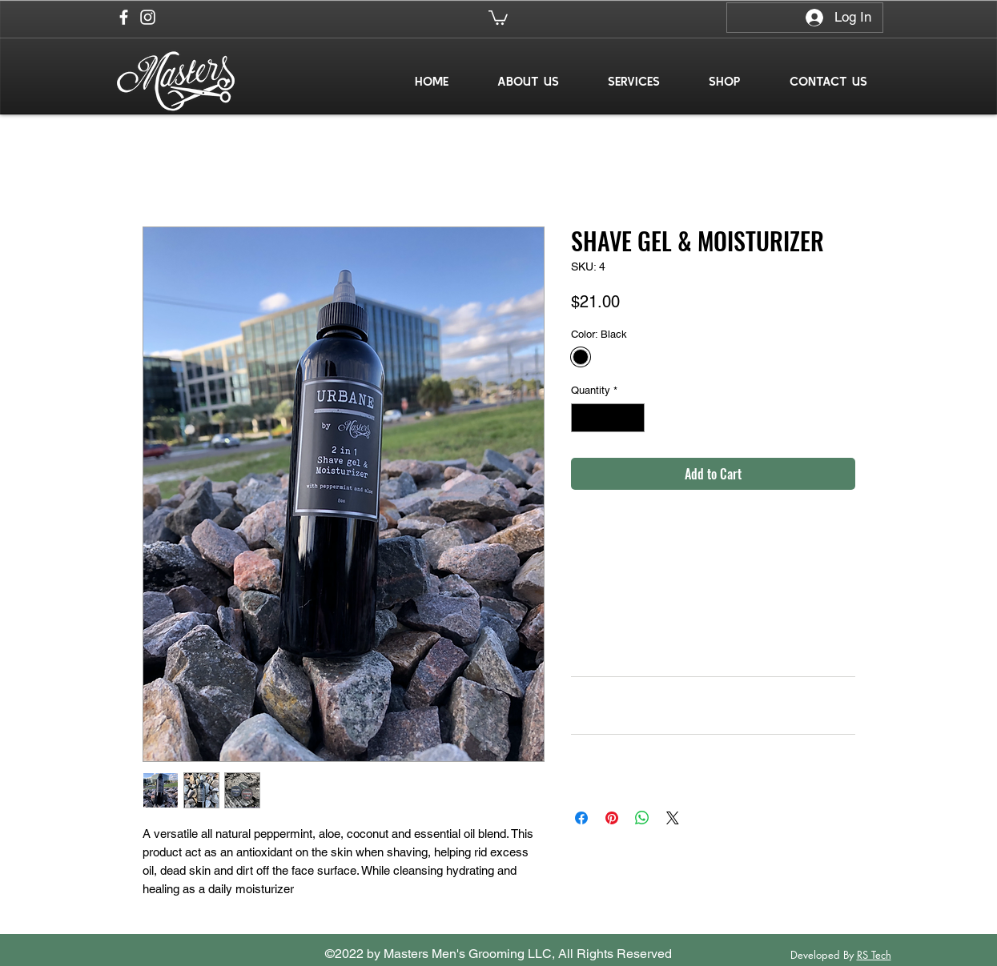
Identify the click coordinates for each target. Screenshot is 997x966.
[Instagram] (148, 17)
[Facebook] (124, 17)
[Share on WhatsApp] (642, 818)
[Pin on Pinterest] (611, 818)
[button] (498, 17)
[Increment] (632, 417)
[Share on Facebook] (581, 818)
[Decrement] (583, 417)
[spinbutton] (607, 417)
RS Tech (874, 955)
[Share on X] (672, 818)
